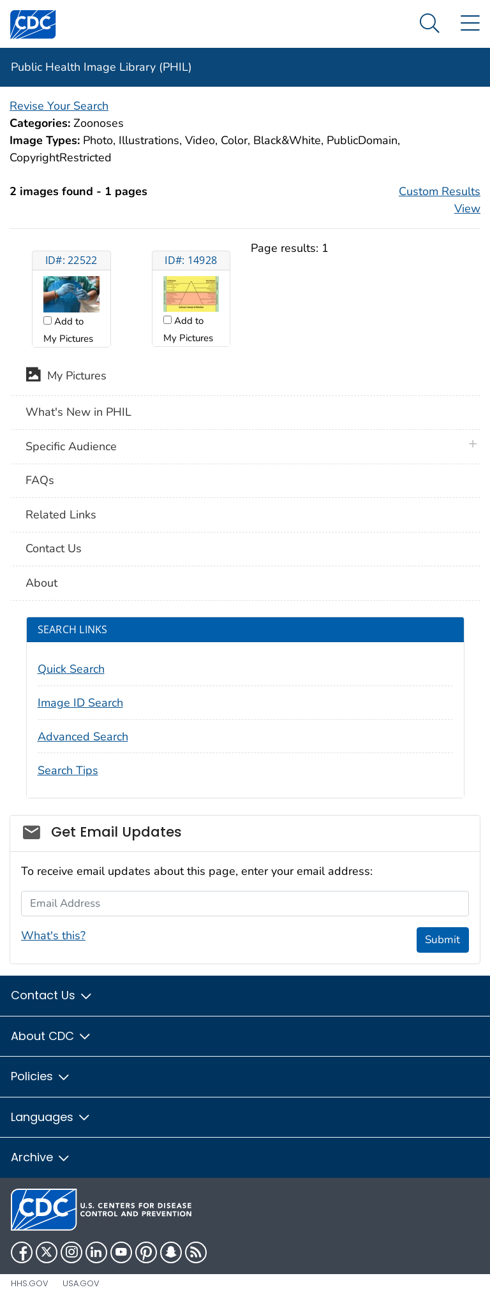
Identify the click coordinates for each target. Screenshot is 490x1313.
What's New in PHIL (78, 412)
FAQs (40, 480)
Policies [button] (41, 1076)
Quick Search (71, 669)
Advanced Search (83, 736)
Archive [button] (41, 1157)
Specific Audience (71, 446)
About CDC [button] (51, 1036)
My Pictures (66, 377)
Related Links (61, 514)
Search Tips (68, 770)
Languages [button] (51, 1117)
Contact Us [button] (52, 995)
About (41, 582)
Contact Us (54, 548)
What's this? (53, 935)
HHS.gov (29, 1283)
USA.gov (81, 1283)
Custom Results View (439, 200)
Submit (442, 939)
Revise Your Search (59, 106)
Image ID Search (80, 702)
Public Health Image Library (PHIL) (101, 67)
